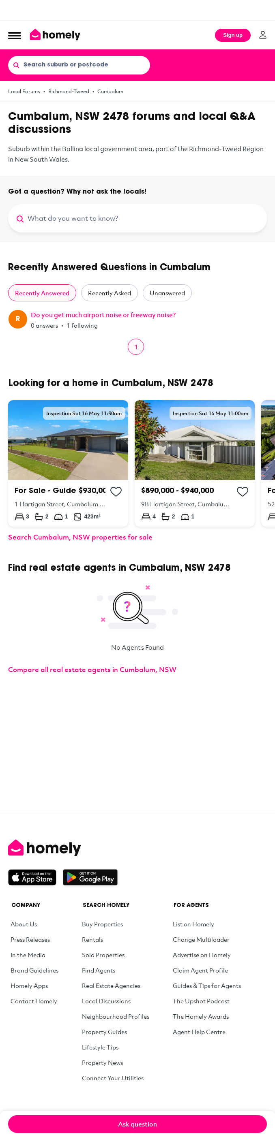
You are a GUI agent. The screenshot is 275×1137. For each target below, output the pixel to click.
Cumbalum (110, 91)
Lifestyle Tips (100, 1047)
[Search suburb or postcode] (79, 65)
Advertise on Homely (202, 955)
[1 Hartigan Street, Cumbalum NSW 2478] (68, 463)
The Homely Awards (201, 1016)
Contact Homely (34, 1001)
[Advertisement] (137, 10)
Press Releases (30, 939)
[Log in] (262, 34)
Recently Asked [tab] (109, 293)
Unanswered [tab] (167, 293)
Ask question (137, 1124)
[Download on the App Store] (35, 877)
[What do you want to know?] (147, 218)
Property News (102, 1062)
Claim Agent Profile (200, 970)
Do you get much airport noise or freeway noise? (103, 314)
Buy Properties (102, 924)
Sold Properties (103, 955)
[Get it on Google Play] (90, 877)
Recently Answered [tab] (42, 293)
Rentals (92, 939)
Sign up (233, 35)
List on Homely (193, 924)
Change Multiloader (201, 939)
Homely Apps (29, 985)
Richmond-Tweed (68, 91)
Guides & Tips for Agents (207, 985)
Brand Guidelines (34, 970)
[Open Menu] (14, 35)
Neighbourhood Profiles (115, 1016)
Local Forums (24, 91)
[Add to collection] (116, 491)
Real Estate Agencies (111, 985)
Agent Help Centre (199, 1032)
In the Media (28, 955)
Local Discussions (106, 1001)
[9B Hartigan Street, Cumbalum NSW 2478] (195, 463)
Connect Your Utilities (113, 1078)
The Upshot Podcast (201, 1001)
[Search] (16, 65)
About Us (24, 924)
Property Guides (104, 1032)
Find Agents (98, 970)
